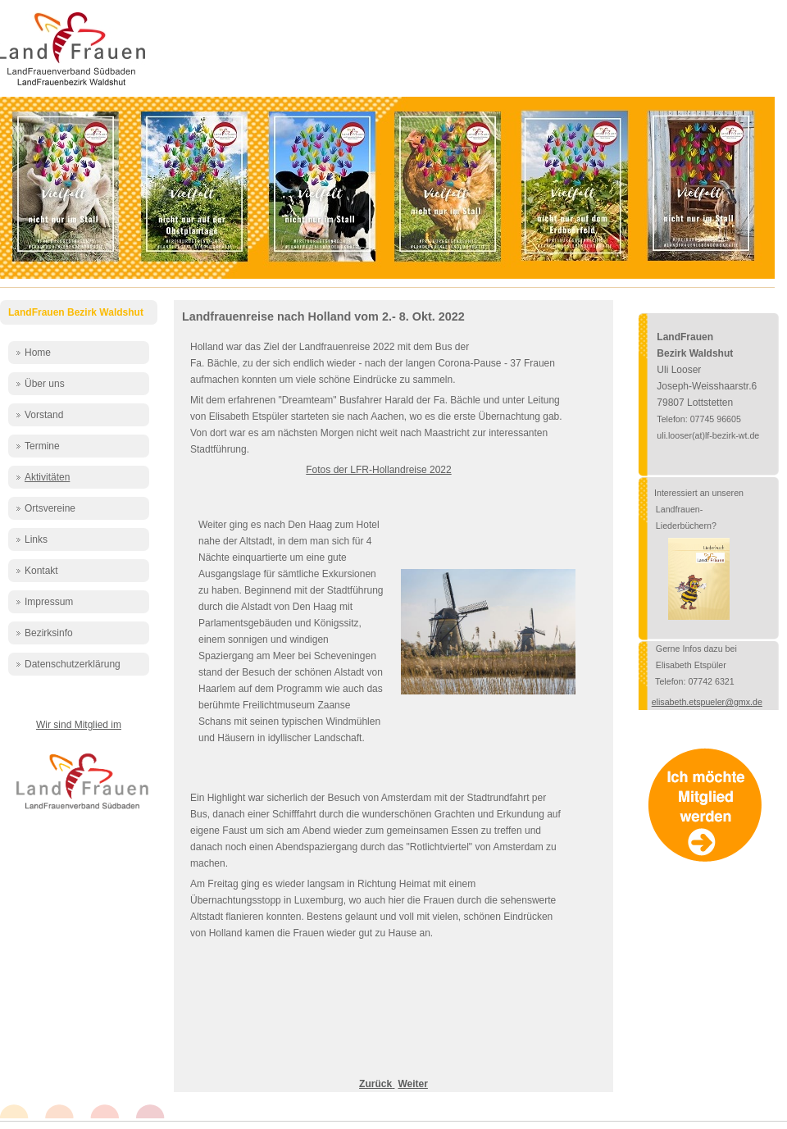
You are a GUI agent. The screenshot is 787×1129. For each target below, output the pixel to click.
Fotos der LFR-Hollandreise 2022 (378, 470)
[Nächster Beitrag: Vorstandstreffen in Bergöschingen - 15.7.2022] (412, 1084)
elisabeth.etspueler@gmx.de (707, 702)
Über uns (45, 383)
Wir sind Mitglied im (78, 725)
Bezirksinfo (49, 633)
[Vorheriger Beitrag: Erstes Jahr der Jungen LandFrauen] (376, 1084)
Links (36, 539)
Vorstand (44, 415)
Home (38, 352)
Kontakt (41, 570)
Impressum (49, 602)
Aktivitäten (47, 477)
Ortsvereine (50, 508)
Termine (42, 446)
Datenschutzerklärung (73, 664)
